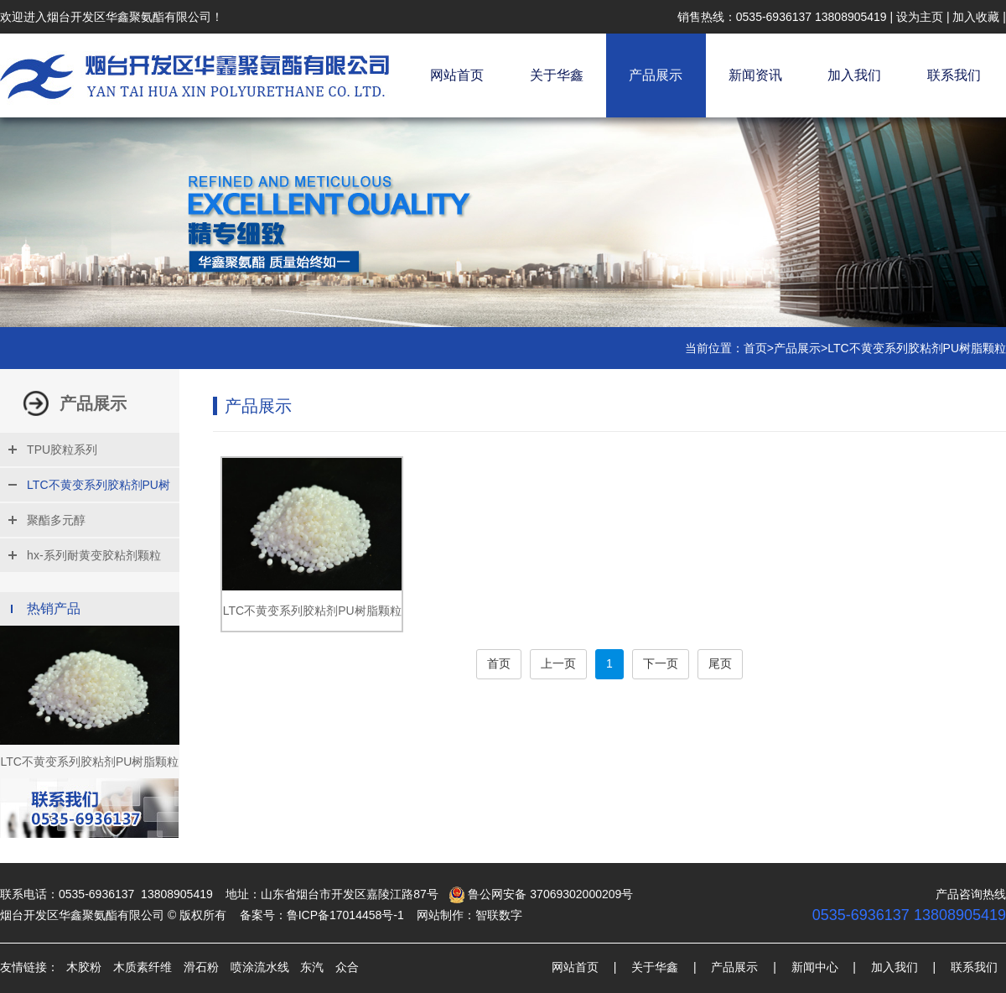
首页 (755, 348)
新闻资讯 (755, 75)
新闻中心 (814, 967)
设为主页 (919, 16)
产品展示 (655, 75)
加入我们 (854, 75)
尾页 (720, 663)
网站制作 (440, 915)
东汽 (312, 967)
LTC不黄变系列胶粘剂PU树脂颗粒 (916, 348)
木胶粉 (83, 967)
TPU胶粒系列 (62, 449)
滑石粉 (201, 967)
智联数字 (498, 915)
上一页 (558, 663)
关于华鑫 (556, 75)
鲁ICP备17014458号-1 (345, 915)
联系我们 (954, 75)
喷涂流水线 (260, 967)
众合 (347, 967)
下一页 (660, 663)
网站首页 (457, 75)
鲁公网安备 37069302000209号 (541, 894)
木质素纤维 (142, 967)
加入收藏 (975, 16)
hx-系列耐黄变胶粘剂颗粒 (93, 555)
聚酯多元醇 (56, 520)
